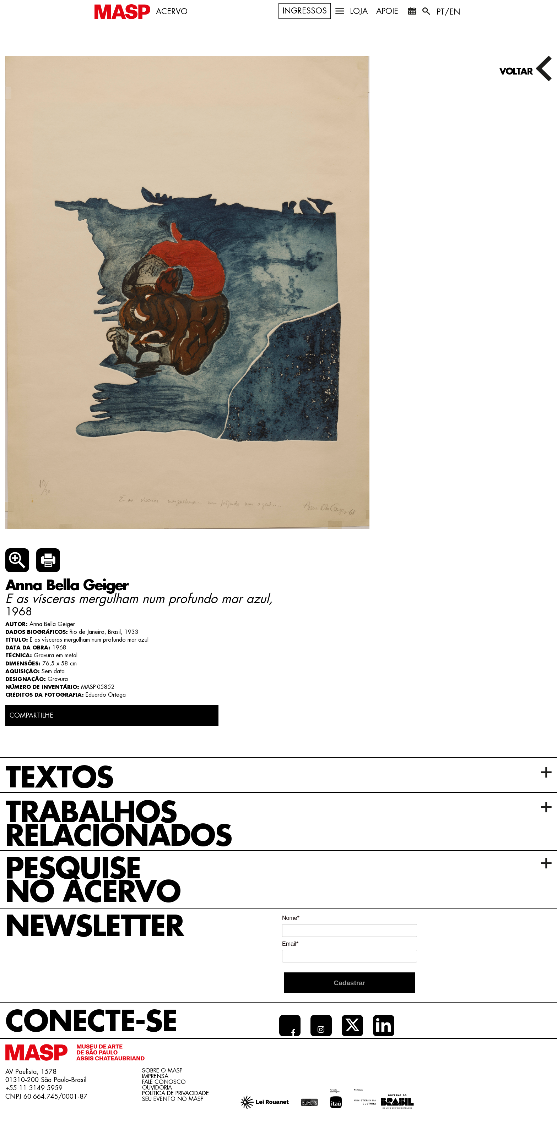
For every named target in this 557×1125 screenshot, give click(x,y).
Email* (290, 944)
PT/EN (448, 12)
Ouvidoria (157, 1088)
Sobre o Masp (162, 1071)
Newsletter (94, 927)
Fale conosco (164, 1082)
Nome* (290, 918)
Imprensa (155, 1076)
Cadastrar (349, 983)
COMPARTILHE (31, 715)
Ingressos (304, 11)
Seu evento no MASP (173, 1099)
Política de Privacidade (175, 1093)
